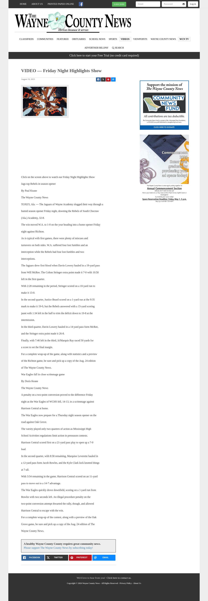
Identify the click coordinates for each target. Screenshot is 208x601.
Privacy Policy (126, 583)
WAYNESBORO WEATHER (169, 19)
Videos (125, 39)
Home (23, 4)
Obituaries (79, 39)
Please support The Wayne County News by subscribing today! (58, 547)
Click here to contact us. (119, 577)
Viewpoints (140, 39)
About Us (37, 4)
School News (97, 39)
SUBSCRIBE (119, 4)
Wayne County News (163, 39)
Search (118, 48)
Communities (45, 39)
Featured (63, 39)
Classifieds (26, 39)
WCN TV (184, 39)
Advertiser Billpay (96, 48)
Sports (113, 39)
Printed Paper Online (61, 4)
